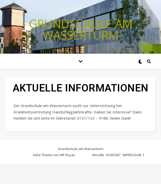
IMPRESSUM (132, 155)
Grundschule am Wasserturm (80, 29)
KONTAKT (113, 155)
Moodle (98, 155)
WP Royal (67, 155)
